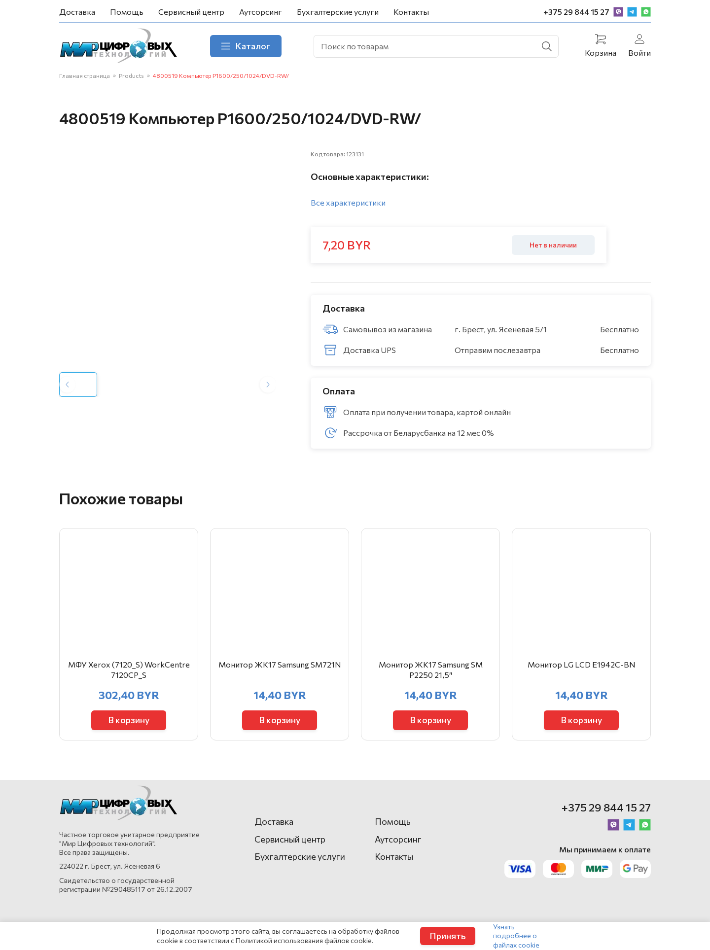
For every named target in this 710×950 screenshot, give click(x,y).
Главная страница (84, 75)
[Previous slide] (67, 384)
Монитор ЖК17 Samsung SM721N (279, 664)
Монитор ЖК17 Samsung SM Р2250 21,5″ (431, 669)
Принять (447, 935)
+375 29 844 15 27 (576, 11)
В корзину (129, 719)
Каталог (245, 45)
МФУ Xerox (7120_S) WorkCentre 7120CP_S (129, 669)
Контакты (411, 11)
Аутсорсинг (260, 11)
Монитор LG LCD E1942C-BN (582, 664)
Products (131, 75)
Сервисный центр (191, 11)
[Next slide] (268, 384)
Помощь (126, 11)
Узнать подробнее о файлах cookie (516, 935)
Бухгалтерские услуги (338, 11)
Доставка (77, 11)
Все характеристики (348, 202)
